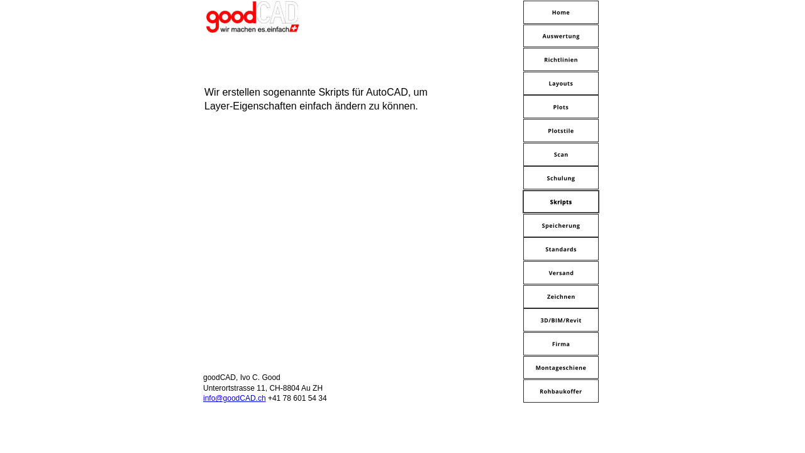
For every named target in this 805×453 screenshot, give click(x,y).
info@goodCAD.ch (234, 398)
